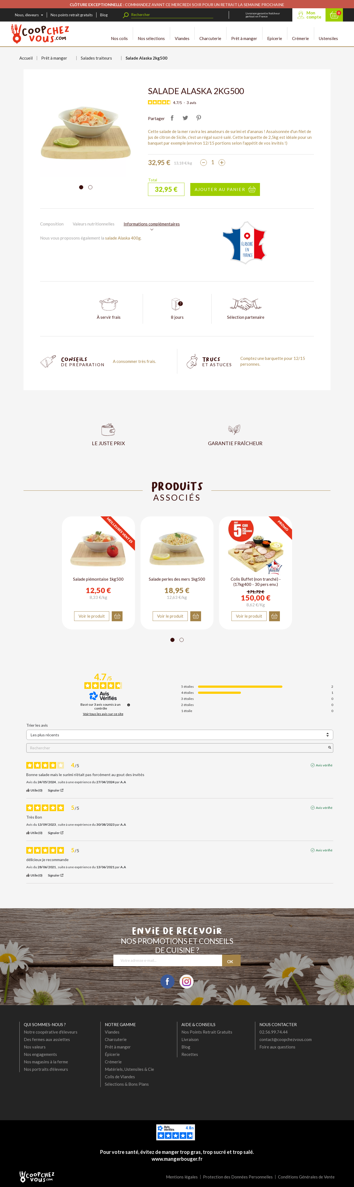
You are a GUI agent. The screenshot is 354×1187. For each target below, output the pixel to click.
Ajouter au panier (220, 189)
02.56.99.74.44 (273, 1031)
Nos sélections (151, 33)
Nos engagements (40, 1054)
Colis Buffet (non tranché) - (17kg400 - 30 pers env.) (256, 582)
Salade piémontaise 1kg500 (98, 579)
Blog (104, 15)
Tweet (185, 118)
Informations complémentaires (152, 223)
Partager (172, 118)
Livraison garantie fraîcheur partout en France (263, 15)
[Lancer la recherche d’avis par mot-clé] (329, 747)
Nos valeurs (35, 1046)
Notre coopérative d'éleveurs (50, 1031)
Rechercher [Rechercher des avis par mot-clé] (177, 747)
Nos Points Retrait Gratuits (206, 1031)
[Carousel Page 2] (90, 187)
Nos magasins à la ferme (46, 1061)
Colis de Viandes (120, 1076)
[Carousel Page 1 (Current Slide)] (81, 187)
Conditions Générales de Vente (306, 1176)
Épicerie (112, 1054)
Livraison (190, 1039)
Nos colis (119, 33)
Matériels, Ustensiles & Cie (129, 1069)
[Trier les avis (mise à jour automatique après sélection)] (179, 735)
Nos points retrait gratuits (72, 15)
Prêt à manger (244, 33)
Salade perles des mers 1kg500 (177, 579)
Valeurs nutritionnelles (93, 223)
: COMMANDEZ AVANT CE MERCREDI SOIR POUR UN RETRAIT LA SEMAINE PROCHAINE (177, 4)
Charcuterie (210, 33)
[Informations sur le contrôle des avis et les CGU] (128, 705)
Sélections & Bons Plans (127, 1084)
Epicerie (274, 33)
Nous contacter (278, 1024)
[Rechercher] (172, 15)
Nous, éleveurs (27, 15)
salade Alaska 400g (123, 237)
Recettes (189, 1054)
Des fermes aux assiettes (47, 1039)
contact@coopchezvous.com (285, 1039)
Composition (52, 223)
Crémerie (300, 33)
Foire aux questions (277, 1046)
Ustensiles (328, 33)
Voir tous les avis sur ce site (103, 714)
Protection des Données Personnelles (238, 1176)
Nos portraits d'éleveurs (46, 1069)
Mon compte (313, 14)
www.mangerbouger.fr (177, 1159)
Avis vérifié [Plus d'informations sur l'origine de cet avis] (324, 765)
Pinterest (198, 118)
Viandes (182, 33)
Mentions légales (182, 1176)
